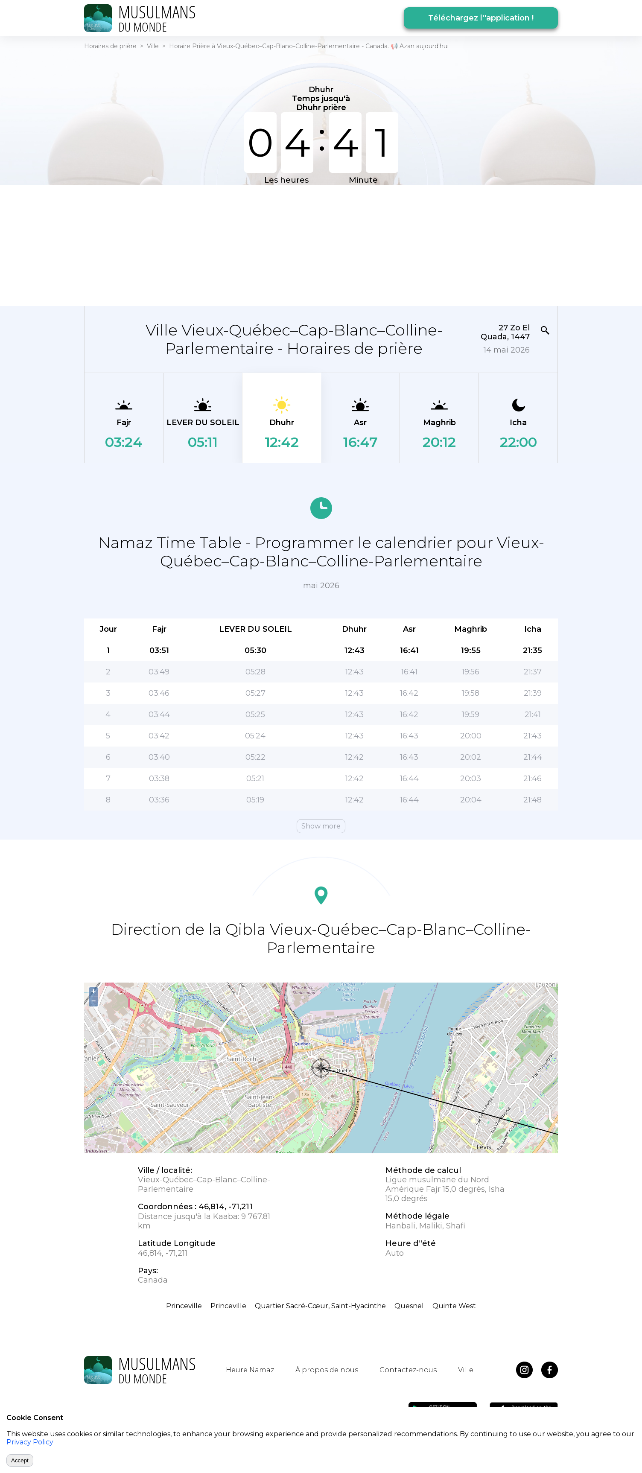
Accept (20, 1460)
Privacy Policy (29, 1442)
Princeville (184, 1306)
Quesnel (409, 1306)
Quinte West (454, 1306)
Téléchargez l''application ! (481, 18)
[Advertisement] (321, 244)
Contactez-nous (408, 1370)
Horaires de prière (110, 46)
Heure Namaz (250, 1370)
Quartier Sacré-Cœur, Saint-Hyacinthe (320, 1306)
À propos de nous (326, 1370)
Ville (153, 46)
